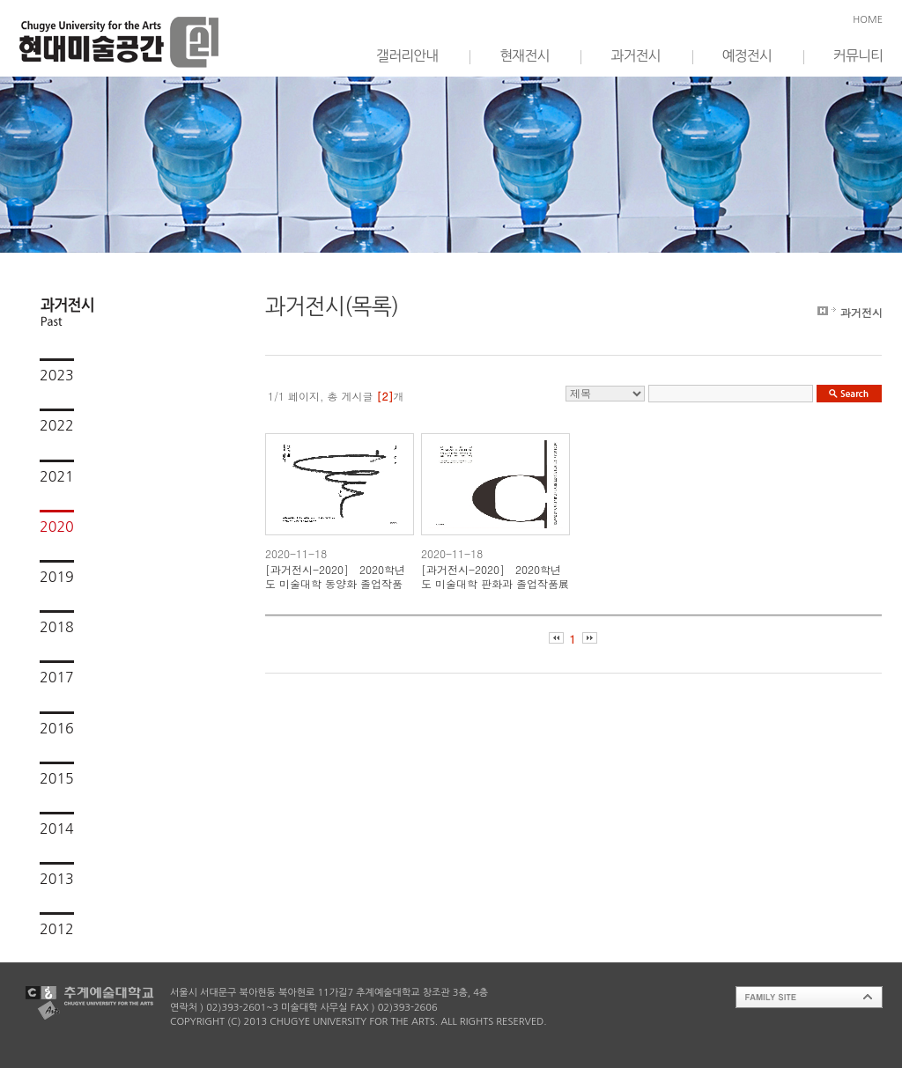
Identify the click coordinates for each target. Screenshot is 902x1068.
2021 (57, 476)
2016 (57, 728)
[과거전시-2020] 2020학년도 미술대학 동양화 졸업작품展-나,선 (335, 577)
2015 (57, 778)
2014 (57, 828)
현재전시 (524, 55)
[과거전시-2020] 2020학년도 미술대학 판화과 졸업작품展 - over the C (495, 577)
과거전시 (635, 55)
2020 (57, 526)
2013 (57, 879)
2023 (57, 375)
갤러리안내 (407, 55)
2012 (57, 929)
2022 (57, 425)
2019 (57, 577)
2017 (57, 677)
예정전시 (747, 55)
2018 (57, 627)
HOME (868, 20)
